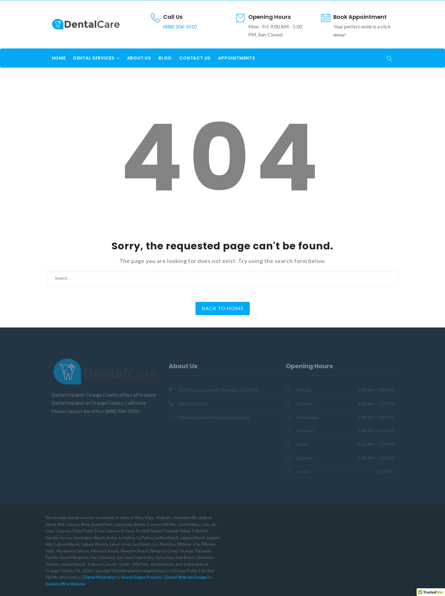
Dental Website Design (185, 577)
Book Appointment (360, 17)
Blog (165, 58)
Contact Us (195, 58)
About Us (139, 58)
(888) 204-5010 (180, 26)
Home (59, 58)
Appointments (236, 58)
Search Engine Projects (141, 577)
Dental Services (94, 58)
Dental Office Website (65, 583)
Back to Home (223, 308)
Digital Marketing (99, 577)
